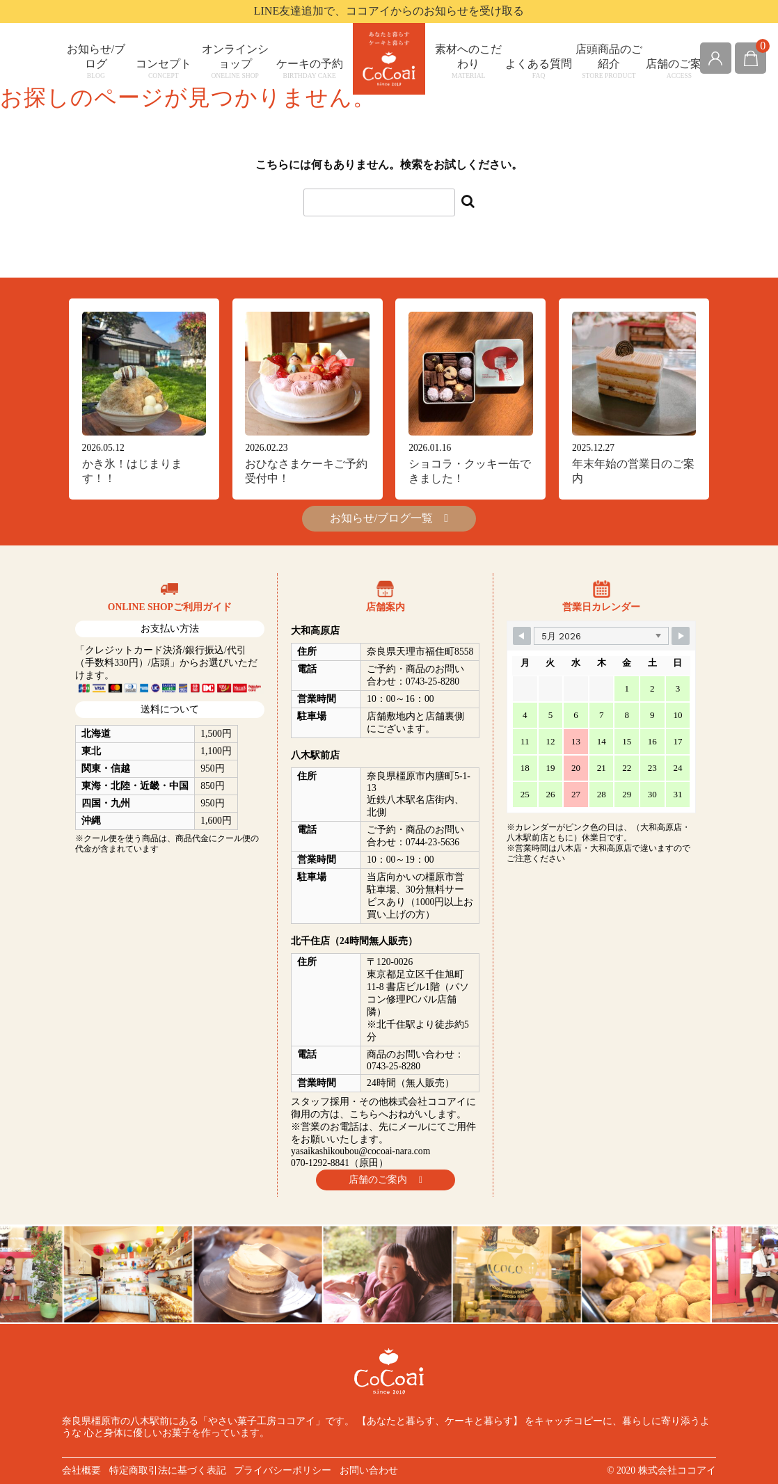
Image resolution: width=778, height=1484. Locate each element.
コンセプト (163, 68)
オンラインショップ (235, 61)
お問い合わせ (369, 1470)
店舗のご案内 (679, 68)
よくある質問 (539, 68)
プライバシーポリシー (282, 1470)
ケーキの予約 (309, 68)
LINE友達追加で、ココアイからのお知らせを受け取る (389, 11)
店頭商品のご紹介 (609, 61)
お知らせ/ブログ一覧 (389, 518)
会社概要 (81, 1470)
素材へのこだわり (468, 61)
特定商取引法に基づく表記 (167, 1470)
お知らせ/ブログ (95, 61)
